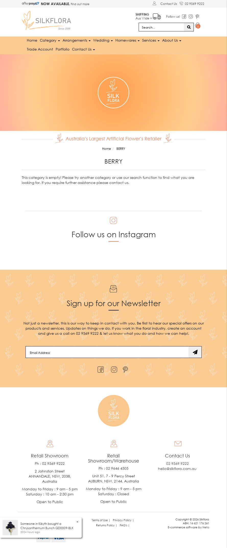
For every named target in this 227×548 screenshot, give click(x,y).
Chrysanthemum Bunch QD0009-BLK (47, 528)
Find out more (79, 4)
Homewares (127, 40)
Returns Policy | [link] (106, 525)
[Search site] (189, 27)
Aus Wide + (148, 15)
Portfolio (62, 49)
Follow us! (173, 16)
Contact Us (168, 4)
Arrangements (77, 40)
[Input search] (161, 27)
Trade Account (40, 49)
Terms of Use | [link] (101, 520)
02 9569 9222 (192, 3)
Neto (205, 527)
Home (32, 40)
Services (151, 40)
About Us (171, 40)
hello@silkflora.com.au (177, 468)
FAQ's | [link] (125, 525)
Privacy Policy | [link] (123, 520)
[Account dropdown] (155, 3)
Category (50, 40)
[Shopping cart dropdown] (198, 26)
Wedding (103, 40)
